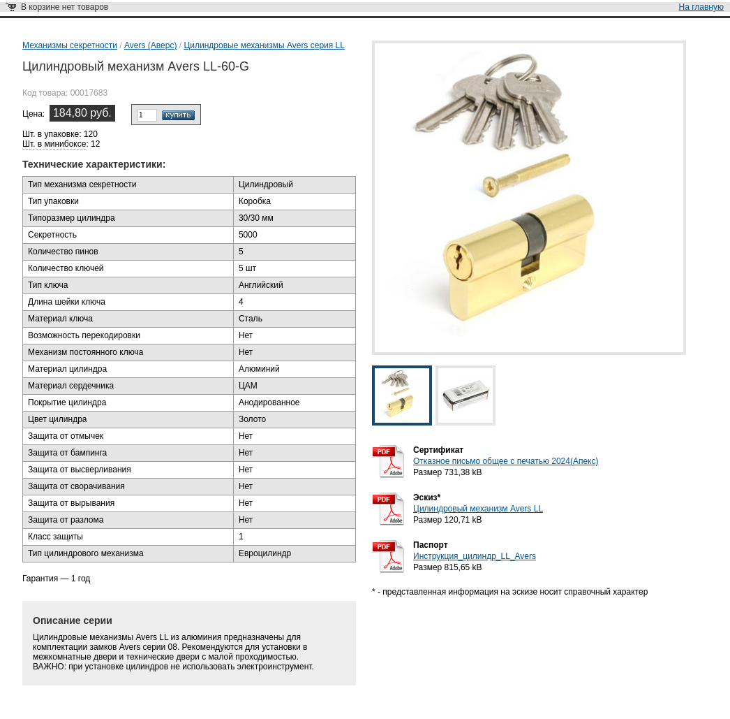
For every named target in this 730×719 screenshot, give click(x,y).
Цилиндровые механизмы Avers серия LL (264, 45)
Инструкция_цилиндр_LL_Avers (474, 556)
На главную (701, 7)
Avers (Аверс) (150, 45)
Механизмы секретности (69, 45)
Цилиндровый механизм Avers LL (478, 509)
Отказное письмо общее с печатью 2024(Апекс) (505, 461)
